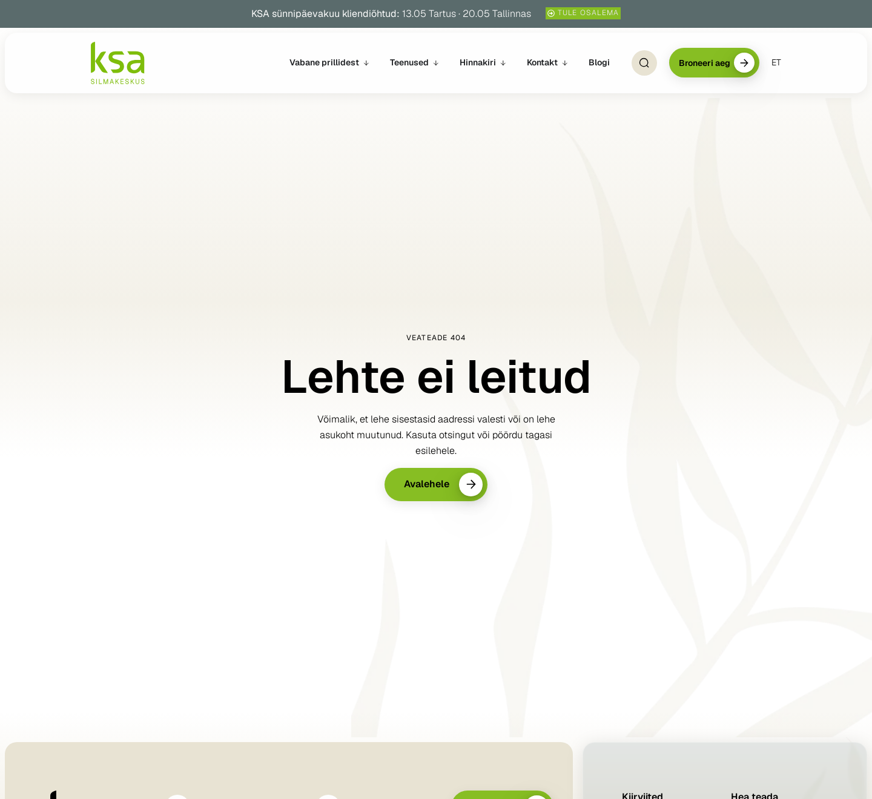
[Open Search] (644, 63)
